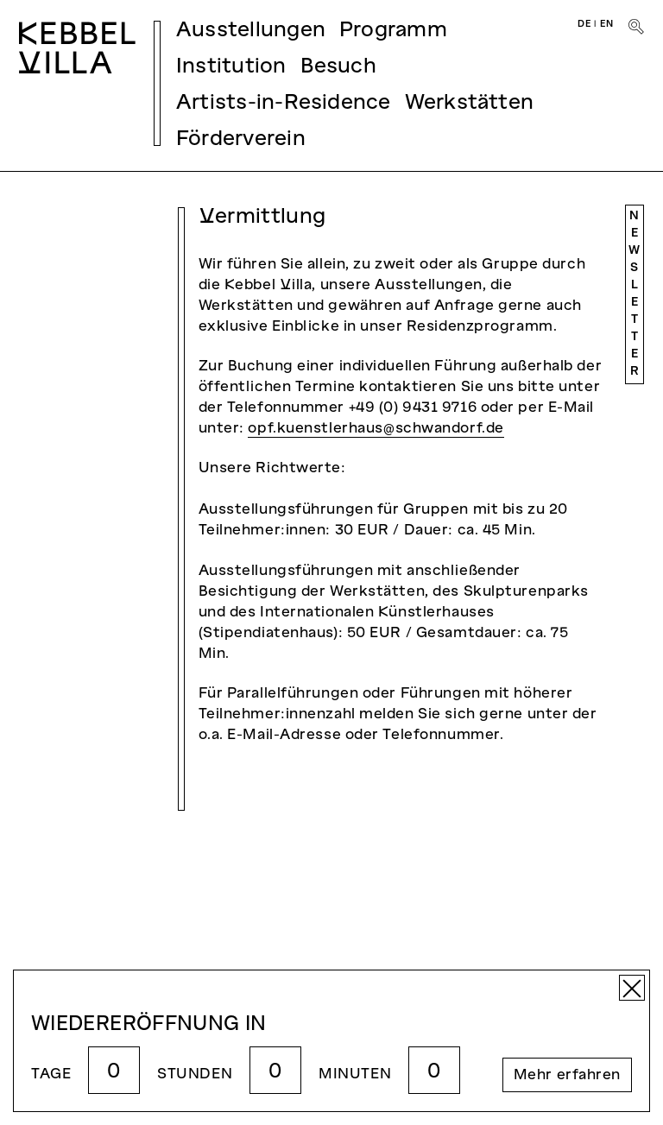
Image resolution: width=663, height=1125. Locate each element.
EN (607, 24)
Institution (231, 67)
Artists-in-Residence (283, 103)
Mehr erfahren (567, 1076)
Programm (393, 31)
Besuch (338, 67)
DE (584, 24)
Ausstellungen (250, 31)
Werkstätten (469, 103)
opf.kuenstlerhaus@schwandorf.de (375, 429)
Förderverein (241, 139)
